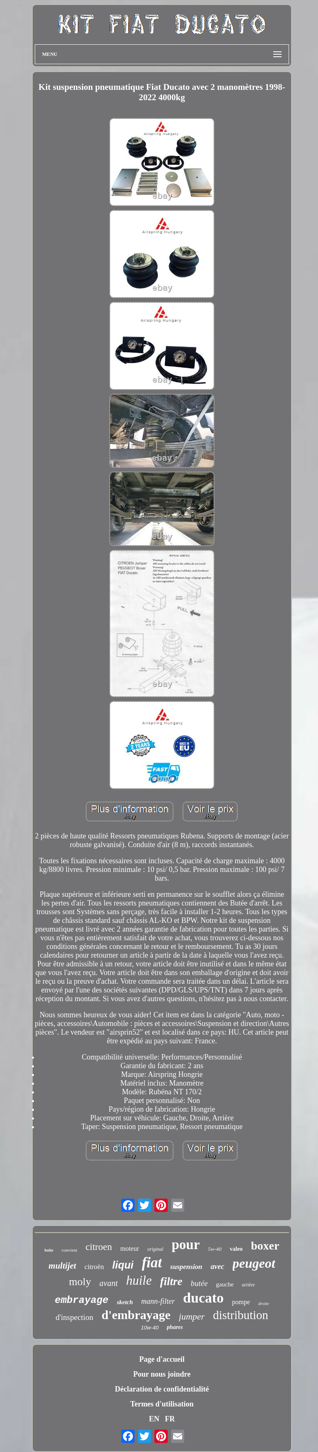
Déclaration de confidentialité (162, 1389)
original (155, 1249)
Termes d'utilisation (162, 1404)
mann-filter (158, 1301)
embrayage (81, 1300)
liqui (122, 1265)
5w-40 (215, 1249)
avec (217, 1266)
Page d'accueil (161, 1359)
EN (154, 1419)
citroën (94, 1267)
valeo (236, 1249)
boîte (49, 1250)
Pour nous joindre (161, 1374)
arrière (248, 1285)
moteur (129, 1248)
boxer (265, 1245)
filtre (171, 1281)
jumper (192, 1316)
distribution (240, 1315)
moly (80, 1282)
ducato (203, 1297)
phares (175, 1327)
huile (139, 1280)
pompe (241, 1301)
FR (170, 1419)
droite (263, 1303)
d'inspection (74, 1317)
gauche (225, 1284)
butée (198, 1283)
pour (185, 1244)
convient (69, 1249)
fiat (152, 1263)
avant (108, 1283)
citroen (99, 1247)
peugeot (254, 1263)
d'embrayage (136, 1315)
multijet (62, 1266)
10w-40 (150, 1327)
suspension (186, 1267)
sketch (125, 1302)
